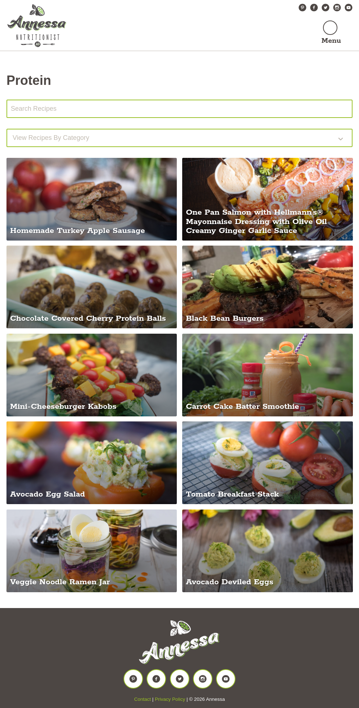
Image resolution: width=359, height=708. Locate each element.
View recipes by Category (51, 137)
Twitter (325, 8)
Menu (331, 40)
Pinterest (302, 8)
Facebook (314, 8)
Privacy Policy (170, 699)
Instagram (337, 8)
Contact (142, 699)
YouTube (349, 8)
